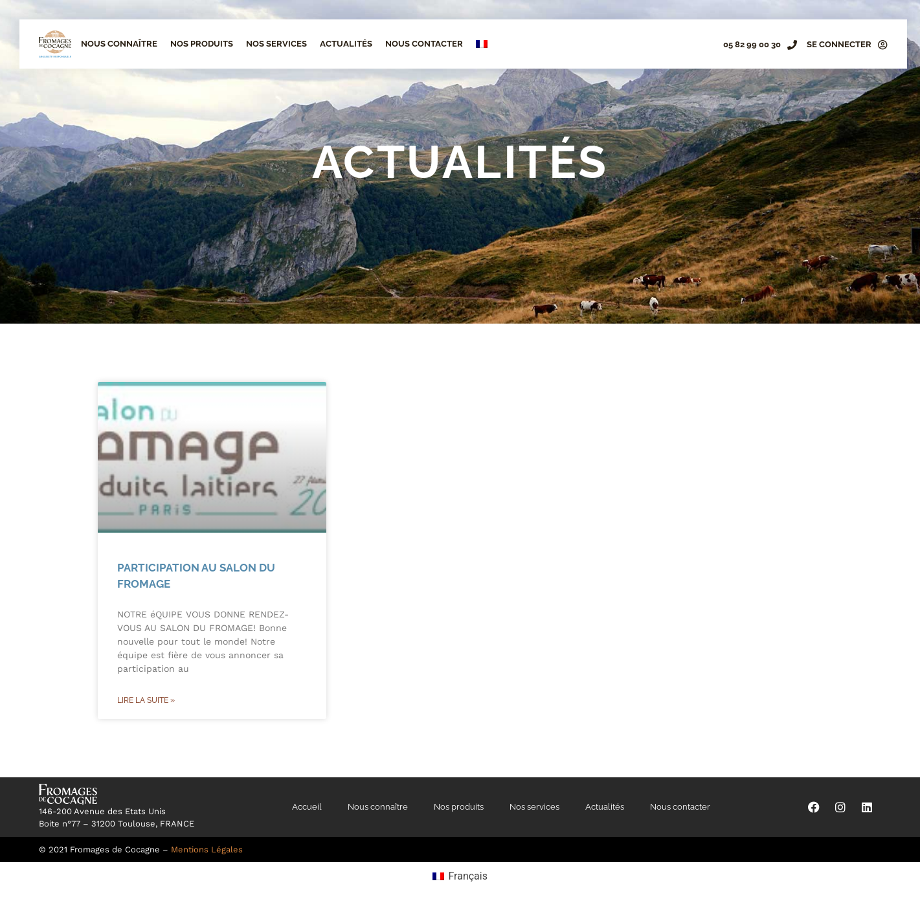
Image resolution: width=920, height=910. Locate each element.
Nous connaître (119, 44)
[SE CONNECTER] (883, 45)
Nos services (276, 44)
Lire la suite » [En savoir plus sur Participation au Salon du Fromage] (146, 700)
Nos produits (201, 44)
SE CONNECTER (839, 44)
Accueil (307, 807)
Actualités (346, 44)
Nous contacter (424, 44)
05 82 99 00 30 (752, 44)
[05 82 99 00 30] (792, 45)
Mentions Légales (207, 849)
